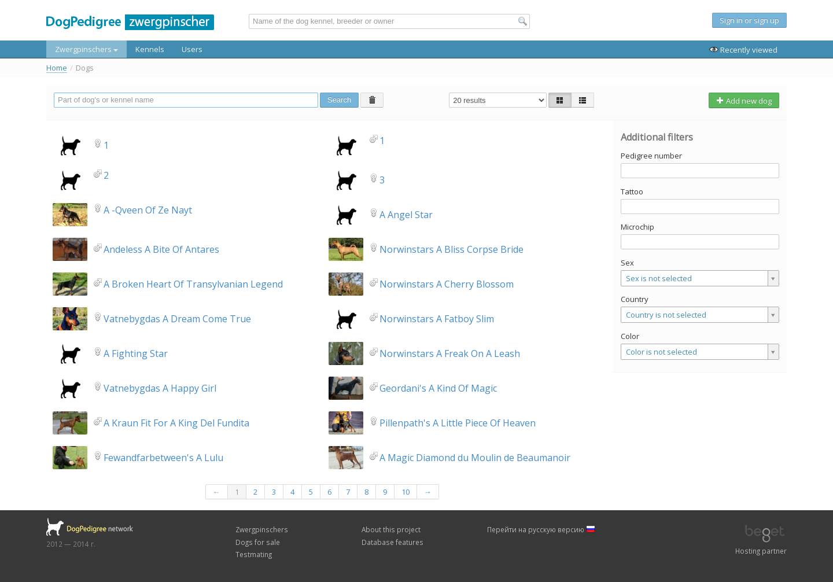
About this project (391, 529)
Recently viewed (743, 50)
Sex (627, 262)
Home (56, 68)
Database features (392, 542)
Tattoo (632, 191)
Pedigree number (651, 155)
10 (405, 492)
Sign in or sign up (749, 20)
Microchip (637, 226)
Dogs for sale (257, 542)
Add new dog (744, 100)
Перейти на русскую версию (541, 529)
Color (630, 336)
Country (634, 299)
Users (192, 49)
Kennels (149, 49)
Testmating (253, 554)
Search (339, 99)
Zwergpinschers (86, 49)
